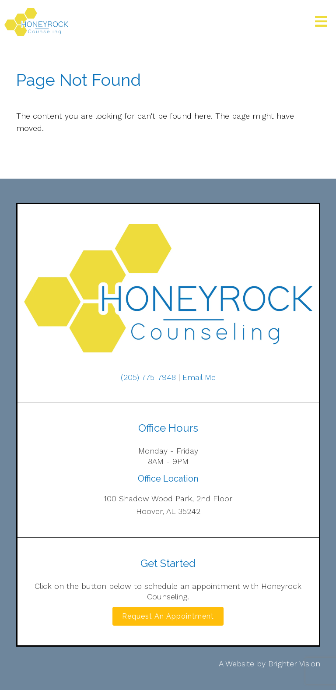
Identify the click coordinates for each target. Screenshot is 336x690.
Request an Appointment (168, 616)
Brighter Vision (294, 663)
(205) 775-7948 (148, 377)
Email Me (199, 377)
